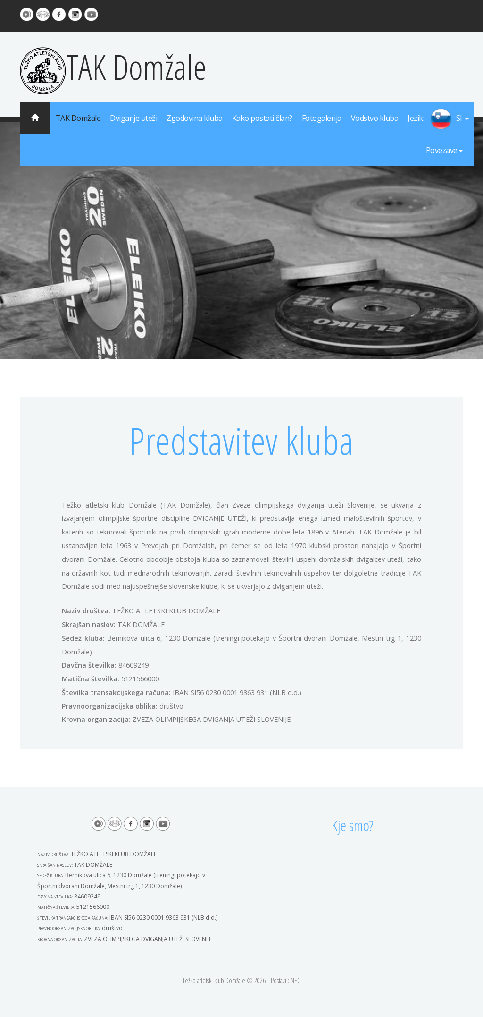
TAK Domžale (113, 66)
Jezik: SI (438, 119)
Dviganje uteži (133, 118)
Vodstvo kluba (375, 118)
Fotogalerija (321, 118)
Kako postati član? (262, 118)
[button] (438, 119)
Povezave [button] (444, 150)
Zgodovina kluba (195, 118)
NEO (296, 980)
